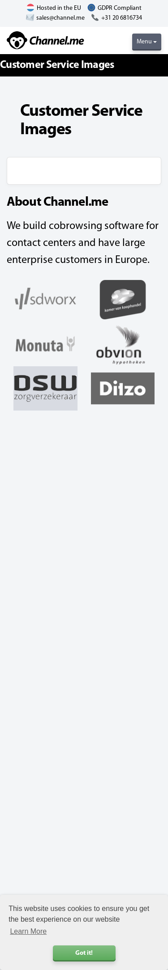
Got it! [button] (84, 953)
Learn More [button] (28, 931)
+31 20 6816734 (121, 18)
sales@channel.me (60, 18)
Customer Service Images (57, 65)
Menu (147, 41)
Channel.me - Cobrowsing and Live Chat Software (45, 40)
